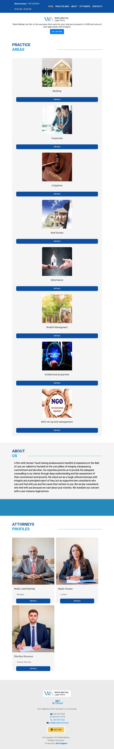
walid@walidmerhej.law (59, 723)
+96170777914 (58, 717)
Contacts (97, 6)
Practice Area (62, 6)
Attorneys (84, 6)
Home (50, 6)
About (74, 6)
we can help (57, 31)
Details (57, 99)
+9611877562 (58, 720)
